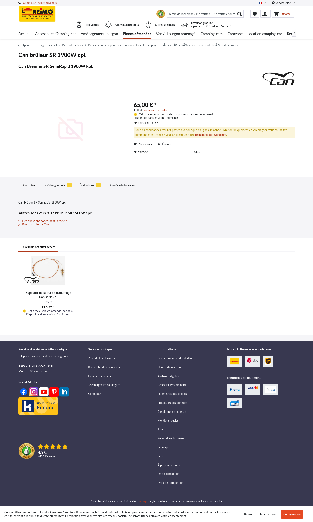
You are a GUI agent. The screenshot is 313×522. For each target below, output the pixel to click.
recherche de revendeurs (210, 134)
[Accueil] (24, 34)
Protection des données (172, 402)
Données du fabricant (122, 185)
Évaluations (90, 185)
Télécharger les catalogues (104, 385)
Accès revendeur (48, 2)
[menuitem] (205, 14)
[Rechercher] (239, 14)
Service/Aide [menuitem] (282, 3)
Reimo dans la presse (171, 438)
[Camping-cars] (212, 34)
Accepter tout (268, 514)
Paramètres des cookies (172, 393)
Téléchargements (58, 185)
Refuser (249, 514)
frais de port (143, 501)
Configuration (292, 514)
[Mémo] (254, 14)
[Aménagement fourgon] (99, 34)
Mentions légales (168, 420)
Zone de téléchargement (103, 358)
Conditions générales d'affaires (176, 358)
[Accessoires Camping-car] (55, 34)
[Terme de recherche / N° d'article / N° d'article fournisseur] (205, 14)
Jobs (160, 429)
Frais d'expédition (168, 473)
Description (29, 185)
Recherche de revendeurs (104, 367)
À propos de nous (169, 465)
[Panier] (283, 14)
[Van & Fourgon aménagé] (176, 34)
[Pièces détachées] (137, 34)
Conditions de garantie (172, 411)
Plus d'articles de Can (33, 224)
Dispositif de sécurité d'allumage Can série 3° (47, 295)
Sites (160, 456)
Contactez (29, 2)
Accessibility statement (172, 385)
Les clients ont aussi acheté (38, 247)
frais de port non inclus (155, 110)
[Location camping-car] (265, 34)
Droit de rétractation (170, 482)
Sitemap (163, 447)
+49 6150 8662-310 (35, 366)
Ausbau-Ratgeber (168, 376)
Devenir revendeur (99, 376)
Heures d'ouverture (170, 367)
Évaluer (164, 144)
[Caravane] (235, 34)
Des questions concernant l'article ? (42, 221)
